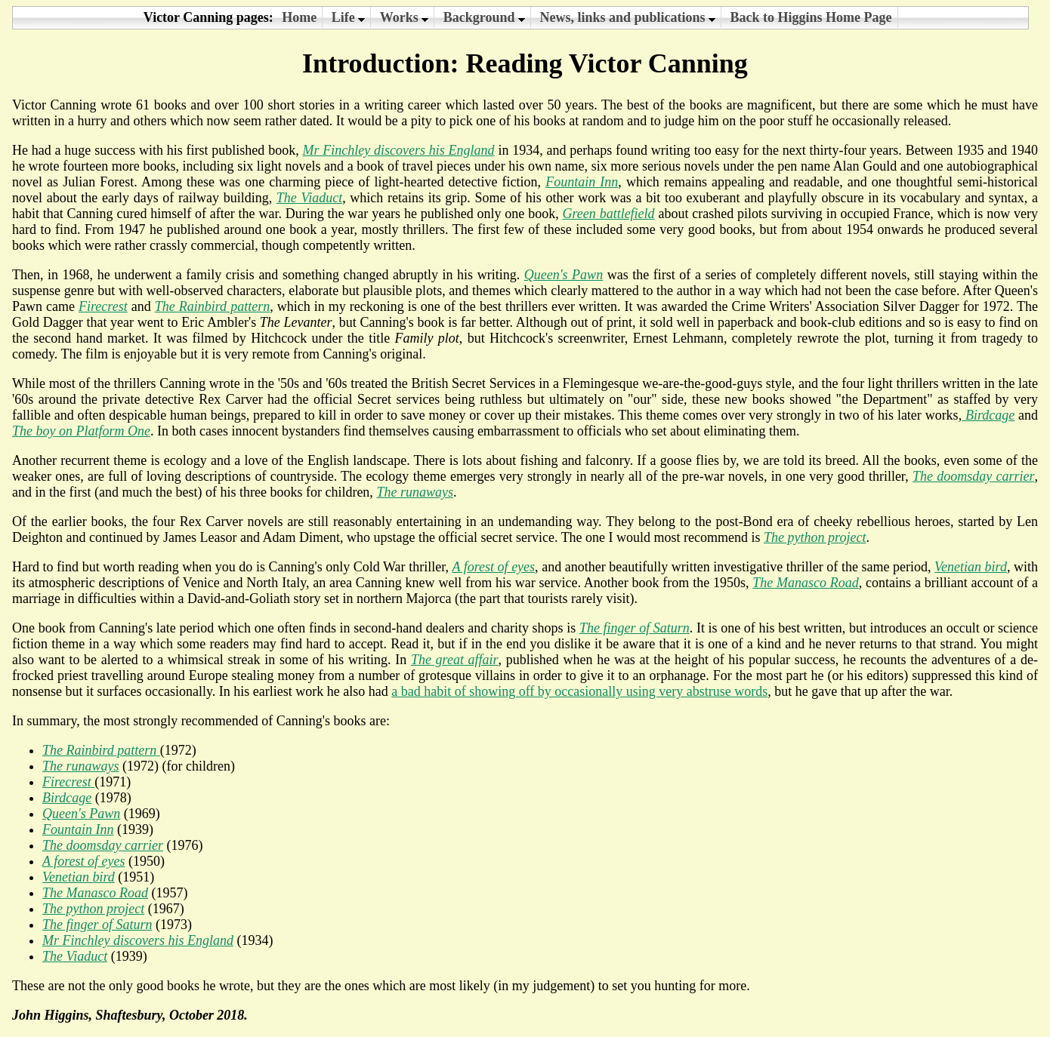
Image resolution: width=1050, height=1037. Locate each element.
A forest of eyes (493, 566)
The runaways (414, 492)
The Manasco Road (805, 582)
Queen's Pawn (563, 274)
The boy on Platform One (81, 430)
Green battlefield (609, 213)
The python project (815, 537)
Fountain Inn (581, 181)
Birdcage (988, 415)
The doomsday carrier (974, 476)
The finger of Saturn (634, 627)
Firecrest (103, 306)
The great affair (455, 659)
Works (404, 17)
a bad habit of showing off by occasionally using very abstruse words (579, 691)
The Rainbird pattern (212, 306)
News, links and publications (628, 17)
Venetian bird (970, 566)
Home (299, 17)
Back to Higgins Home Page (811, 17)
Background (484, 17)
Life (349, 17)
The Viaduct (74, 956)
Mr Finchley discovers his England (398, 150)
